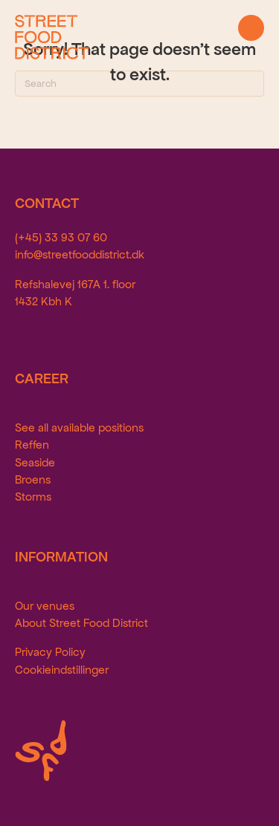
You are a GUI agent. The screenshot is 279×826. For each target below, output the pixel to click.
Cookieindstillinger (62, 670)
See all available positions (79, 427)
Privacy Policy (50, 652)
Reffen (32, 445)
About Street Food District (81, 623)
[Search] (139, 84)
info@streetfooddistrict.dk (79, 254)
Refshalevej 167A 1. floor (75, 284)
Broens (33, 479)
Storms (33, 497)
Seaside (35, 462)
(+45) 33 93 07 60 (61, 237)
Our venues (44, 606)
